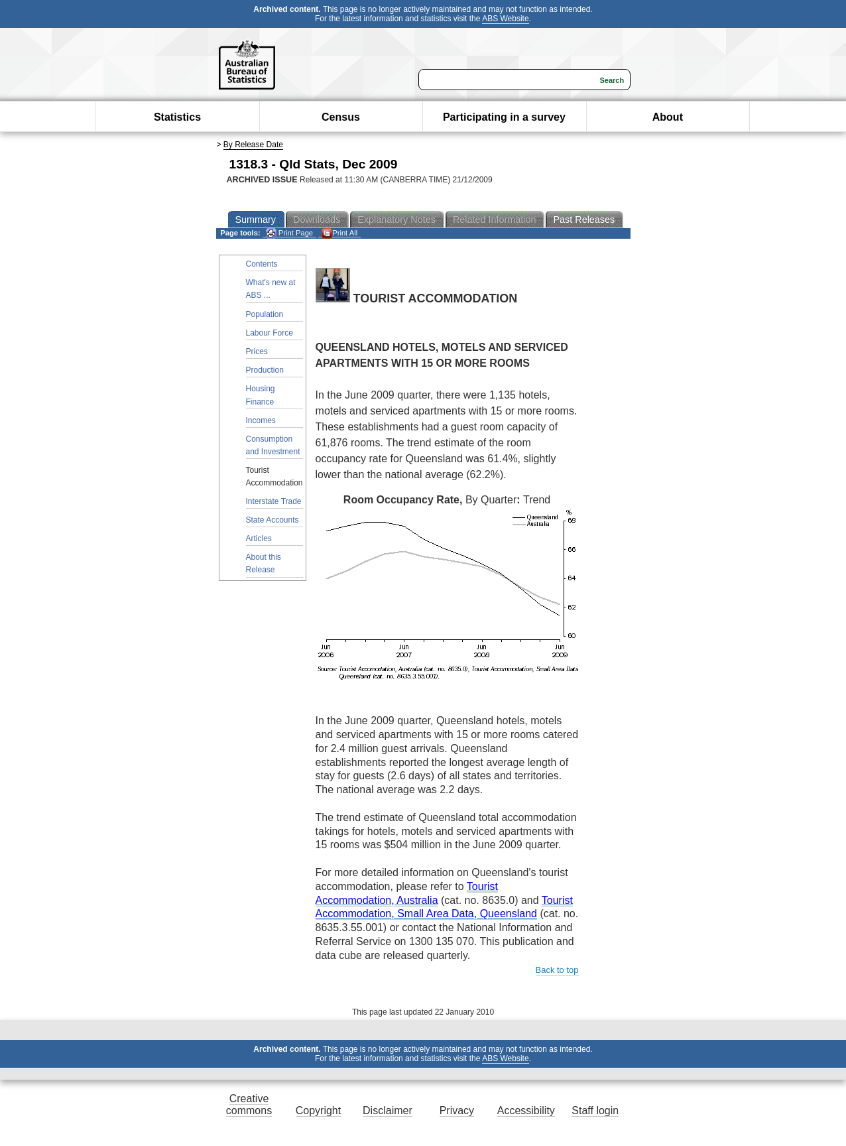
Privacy (457, 1110)
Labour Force (269, 333)
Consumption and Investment (273, 445)
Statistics (177, 117)
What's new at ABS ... (271, 289)
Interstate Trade (274, 501)
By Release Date (253, 144)
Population (265, 314)
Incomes (261, 420)
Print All (339, 233)
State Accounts (272, 520)
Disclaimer (387, 1110)
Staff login (595, 1110)
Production (265, 370)
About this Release (263, 563)
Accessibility (526, 1110)
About (667, 117)
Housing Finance (260, 395)
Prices (257, 351)
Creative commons (249, 1104)
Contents (262, 264)
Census (341, 117)
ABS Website (505, 18)
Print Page (289, 233)
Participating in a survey (504, 117)
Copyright (318, 1110)
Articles (259, 538)
